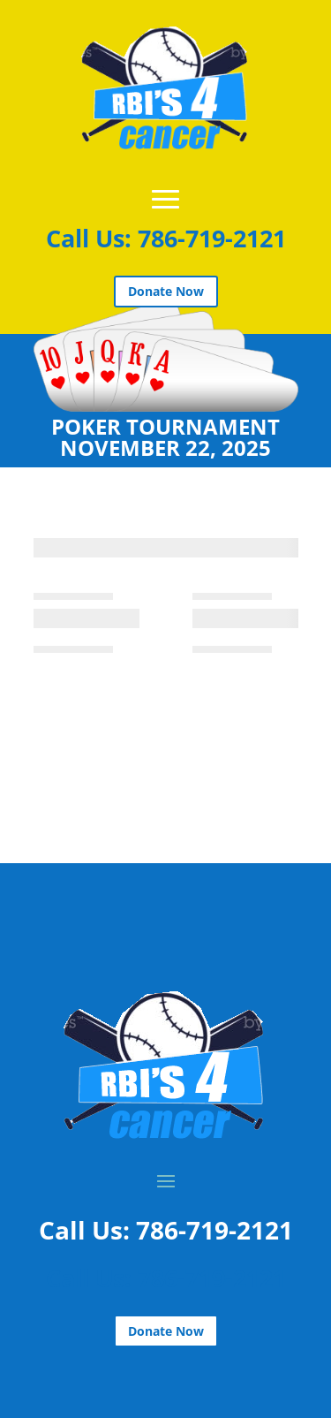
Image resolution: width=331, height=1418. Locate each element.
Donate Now (166, 291)
